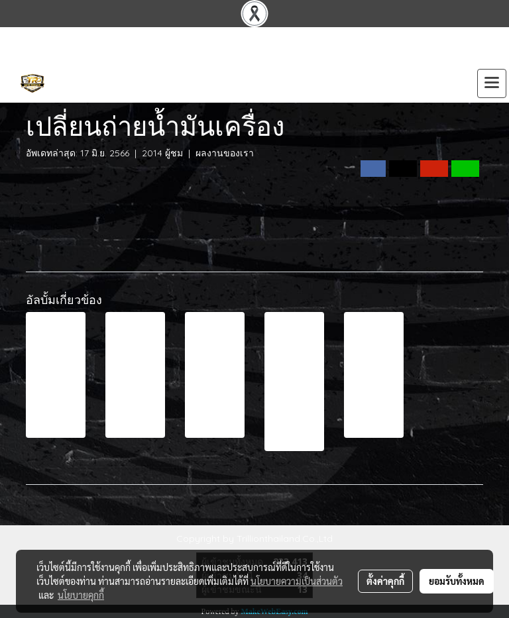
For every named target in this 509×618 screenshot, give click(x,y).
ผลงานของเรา (225, 153)
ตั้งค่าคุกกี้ (385, 581)
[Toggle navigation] (491, 83)
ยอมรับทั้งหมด (456, 581)
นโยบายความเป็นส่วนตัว (297, 581)
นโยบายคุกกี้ (81, 595)
